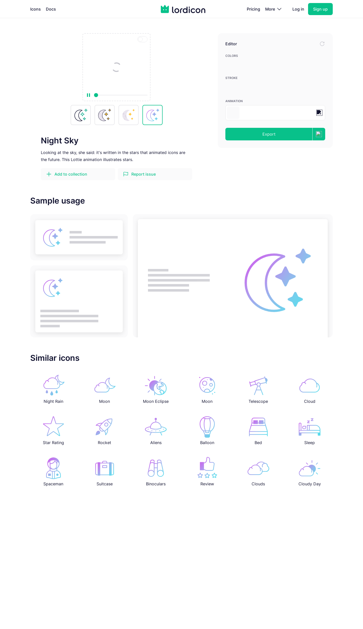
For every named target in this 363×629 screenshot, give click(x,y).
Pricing (253, 9)
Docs (51, 9)
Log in (298, 9)
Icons (35, 9)
